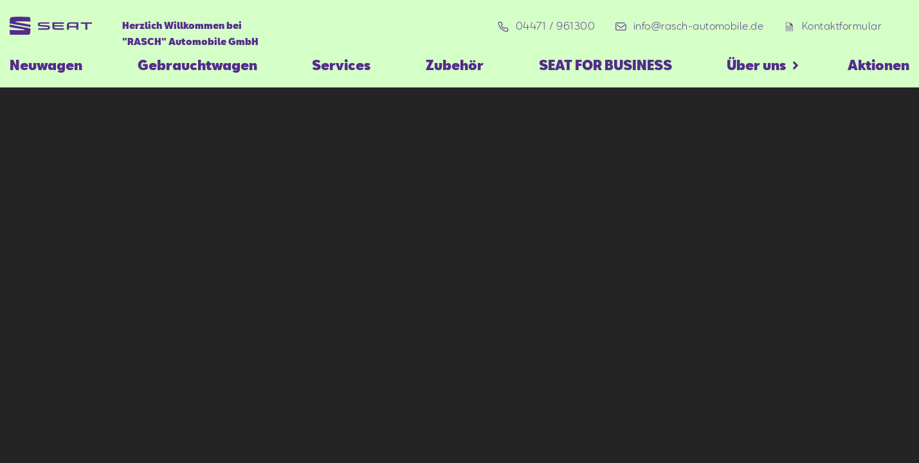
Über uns (756, 65)
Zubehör (455, 65)
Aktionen (878, 65)
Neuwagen (46, 65)
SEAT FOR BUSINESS (605, 65)
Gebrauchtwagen (197, 65)
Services (341, 65)
